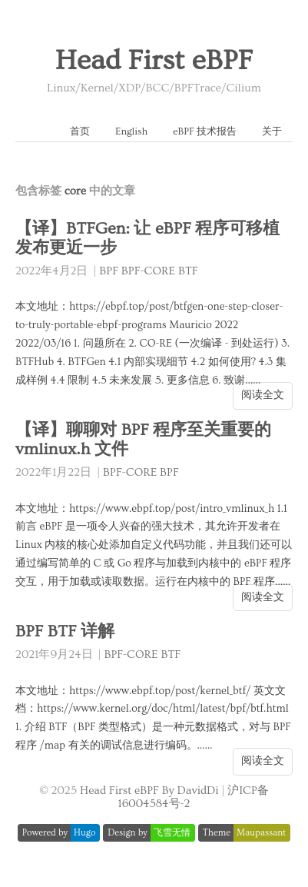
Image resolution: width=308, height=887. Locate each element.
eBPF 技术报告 (205, 131)
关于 (272, 131)
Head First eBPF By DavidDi (149, 790)
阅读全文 (262, 395)
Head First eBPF (154, 61)
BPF (108, 270)
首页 (80, 131)
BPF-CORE (148, 270)
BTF (188, 270)
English (131, 131)
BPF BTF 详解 (64, 631)
